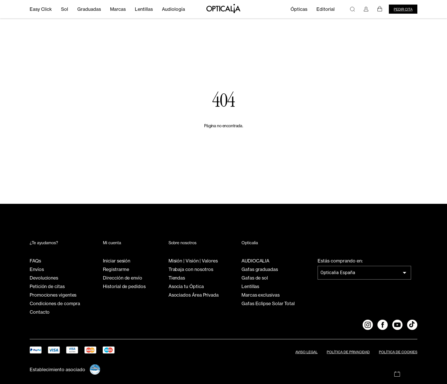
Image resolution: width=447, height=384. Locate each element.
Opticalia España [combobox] (337, 272)
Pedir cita (403, 9)
